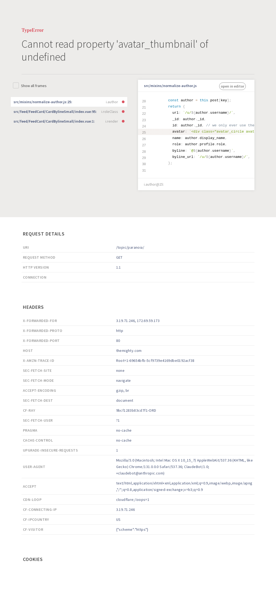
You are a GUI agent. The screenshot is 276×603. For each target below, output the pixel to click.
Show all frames (34, 85)
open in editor (232, 86)
